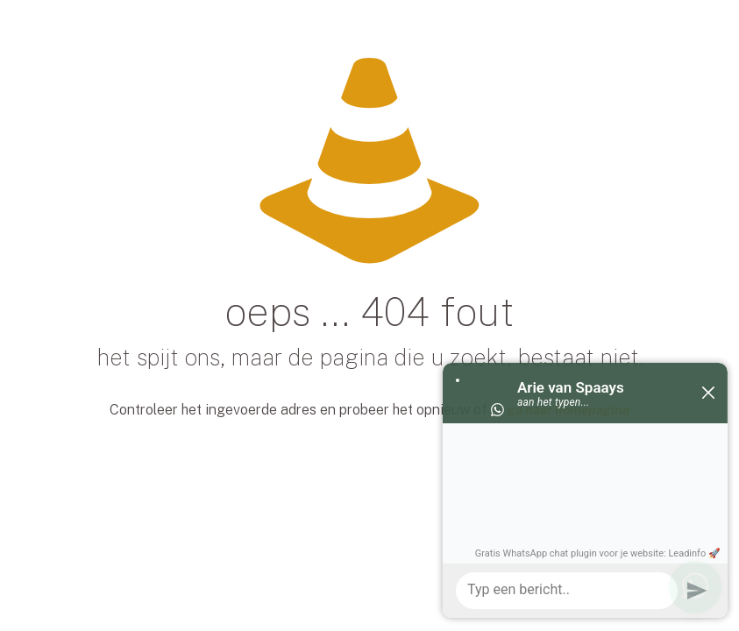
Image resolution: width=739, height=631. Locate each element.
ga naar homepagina (568, 409)
